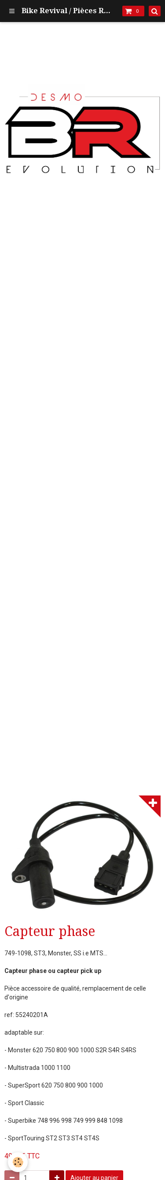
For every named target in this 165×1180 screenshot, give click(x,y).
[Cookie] (18, 1162)
